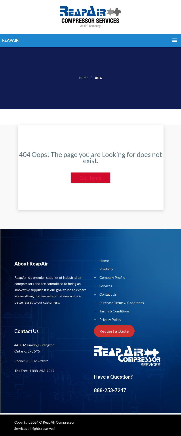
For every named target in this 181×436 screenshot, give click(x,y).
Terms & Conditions (114, 311)
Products (106, 269)
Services (105, 286)
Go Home (90, 177)
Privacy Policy (110, 319)
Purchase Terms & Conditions (121, 302)
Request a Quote (114, 331)
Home (83, 77)
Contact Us (108, 294)
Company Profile (112, 277)
